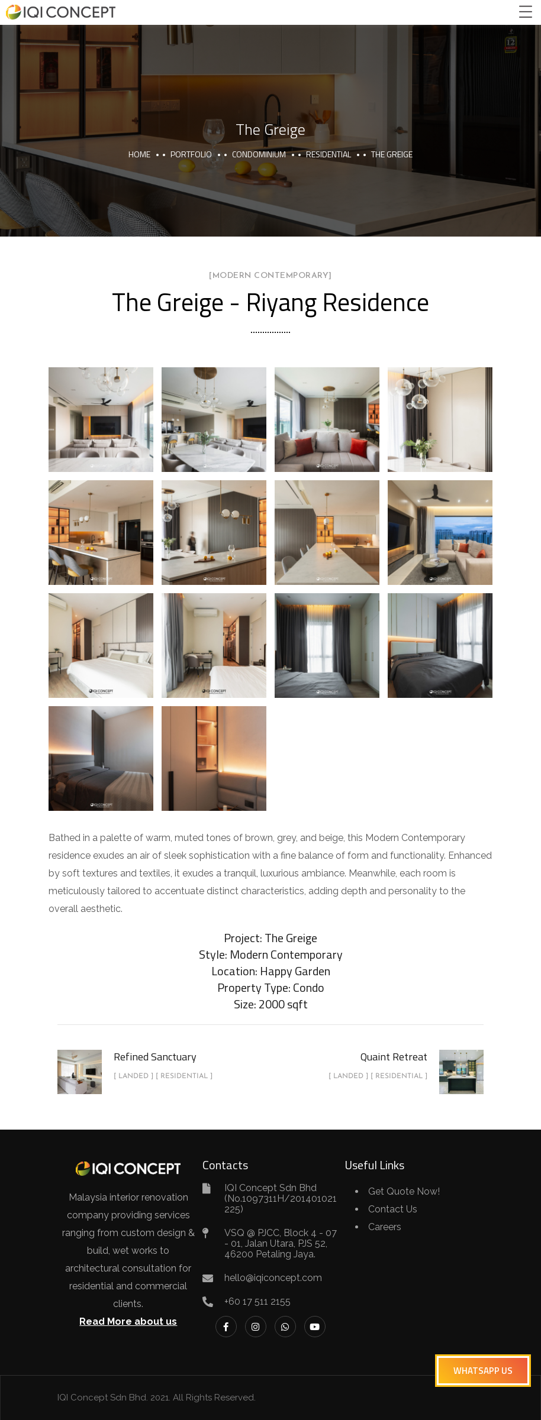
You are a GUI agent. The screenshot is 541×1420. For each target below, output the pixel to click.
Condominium (259, 154)
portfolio (191, 154)
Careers (384, 1227)
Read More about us (128, 1321)
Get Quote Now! (404, 1191)
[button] (483, 1370)
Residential (328, 154)
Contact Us (392, 1209)
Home (139, 154)
